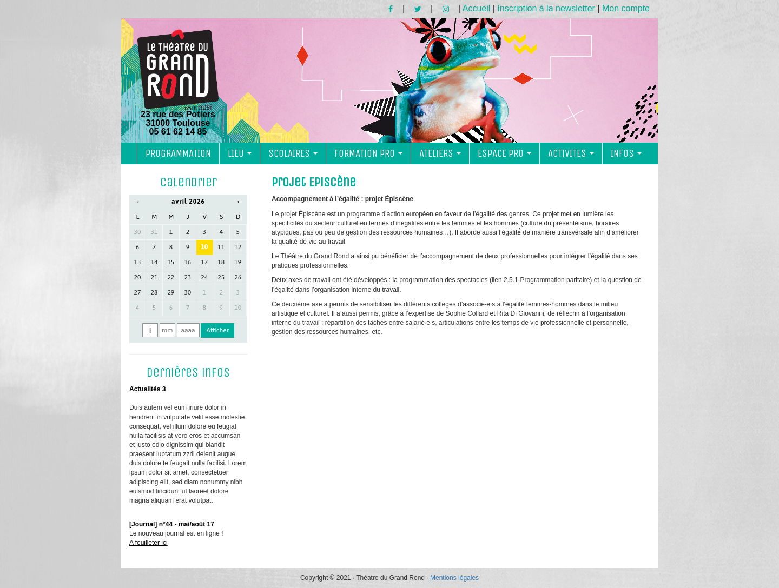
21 (154, 277)
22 (170, 277)
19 (237, 262)
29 (170, 292)
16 (187, 262)
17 (204, 262)
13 (137, 262)
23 (187, 277)
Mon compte (626, 8)
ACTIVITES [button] (571, 153)
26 (237, 277)
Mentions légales (454, 578)
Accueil (477, 8)
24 (204, 277)
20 (137, 277)
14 (154, 262)
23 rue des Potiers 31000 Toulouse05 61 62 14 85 (178, 82)
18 (221, 262)
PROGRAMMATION (178, 153)
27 (137, 292)
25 (221, 277)
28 (154, 292)
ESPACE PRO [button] (504, 153)
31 (154, 232)
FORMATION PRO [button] (368, 153)
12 (237, 247)
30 (137, 232)
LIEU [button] (240, 153)
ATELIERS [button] (440, 153)
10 (204, 247)
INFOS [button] (626, 153)
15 (170, 262)
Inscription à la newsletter (546, 8)
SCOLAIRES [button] (293, 153)
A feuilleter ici (148, 542)
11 (221, 247)
